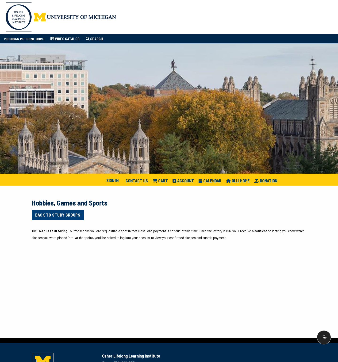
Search (94, 38)
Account (183, 180)
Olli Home (238, 180)
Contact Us (137, 180)
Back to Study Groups (57, 214)
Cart (160, 180)
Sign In (112, 180)
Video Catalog (65, 38)
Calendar (210, 180)
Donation (265, 180)
